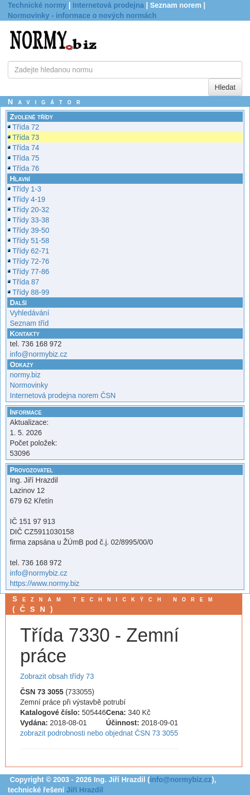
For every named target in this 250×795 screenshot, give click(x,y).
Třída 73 (25, 137)
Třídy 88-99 (30, 292)
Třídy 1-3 (26, 189)
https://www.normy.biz (44, 583)
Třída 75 (25, 158)
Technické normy (37, 5)
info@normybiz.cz (38, 354)
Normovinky (29, 385)
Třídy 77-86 (30, 271)
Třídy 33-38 (30, 220)
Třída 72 (25, 127)
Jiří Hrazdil (85, 790)
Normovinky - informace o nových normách (82, 15)
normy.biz (25, 375)
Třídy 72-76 (30, 261)
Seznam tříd (29, 323)
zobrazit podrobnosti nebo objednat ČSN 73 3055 (99, 733)
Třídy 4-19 (28, 199)
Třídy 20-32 (30, 209)
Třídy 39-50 (30, 230)
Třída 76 (25, 168)
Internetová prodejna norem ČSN (62, 395)
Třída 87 (25, 282)
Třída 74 (25, 148)
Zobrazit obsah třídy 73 (57, 676)
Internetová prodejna (108, 5)
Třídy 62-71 (30, 251)
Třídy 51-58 (30, 240)
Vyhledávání (29, 313)
